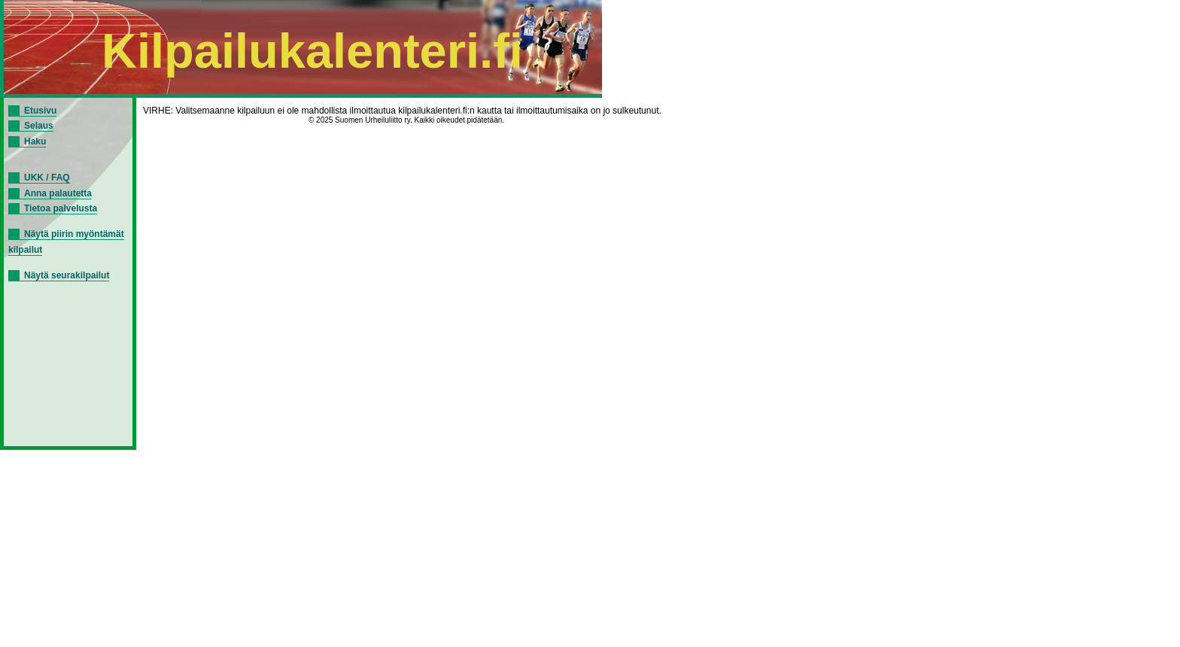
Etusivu (40, 110)
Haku (35, 141)
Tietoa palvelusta (60, 208)
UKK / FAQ (47, 177)
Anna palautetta (58, 193)
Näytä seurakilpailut (66, 275)
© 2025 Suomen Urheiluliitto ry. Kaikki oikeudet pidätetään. (406, 120)
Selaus (38, 125)
